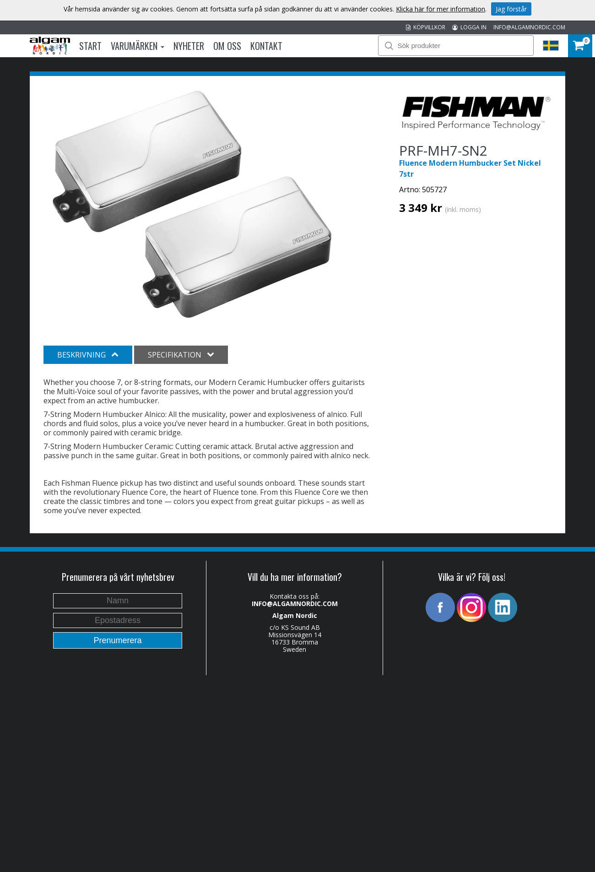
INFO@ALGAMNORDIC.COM (529, 27)
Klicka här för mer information (440, 9)
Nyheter (188, 46)
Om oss (227, 46)
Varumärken (137, 46)
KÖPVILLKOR (425, 27)
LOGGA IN (469, 27)
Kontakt (266, 46)
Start (90, 46)
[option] (192, 205)
